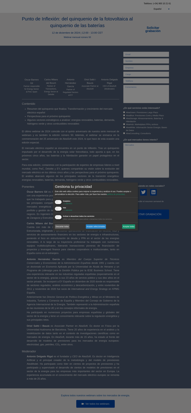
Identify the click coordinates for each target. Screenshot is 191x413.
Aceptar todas (128, 226)
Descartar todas (62, 226)
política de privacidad (116, 194)
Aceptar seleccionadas (95, 226)
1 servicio (67, 203)
